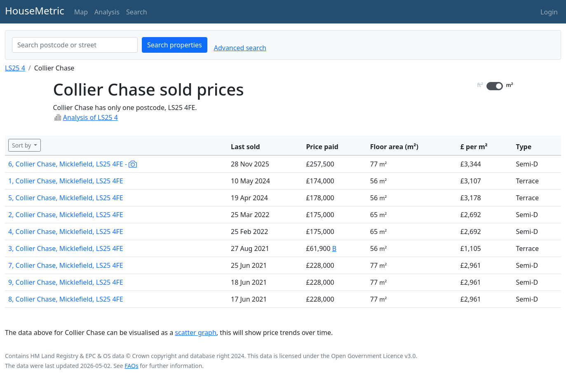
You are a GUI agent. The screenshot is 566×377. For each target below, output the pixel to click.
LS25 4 (15, 68)
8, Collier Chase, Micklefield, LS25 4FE (65, 299)
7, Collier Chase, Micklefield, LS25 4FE (65, 265)
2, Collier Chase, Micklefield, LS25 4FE (65, 214)
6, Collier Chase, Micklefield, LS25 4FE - (72, 164)
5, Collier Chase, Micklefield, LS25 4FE (65, 197)
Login (549, 11)
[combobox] (75, 45)
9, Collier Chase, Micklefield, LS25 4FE (65, 282)
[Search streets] (75, 45)
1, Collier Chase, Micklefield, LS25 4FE (65, 180)
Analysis (107, 11)
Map (81, 11)
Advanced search (240, 47)
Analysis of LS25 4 (90, 117)
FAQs (131, 366)
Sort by (22, 145)
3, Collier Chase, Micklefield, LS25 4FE (65, 248)
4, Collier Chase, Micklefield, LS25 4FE (65, 231)
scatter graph (195, 332)
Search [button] (136, 11)
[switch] (494, 86)
